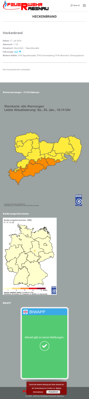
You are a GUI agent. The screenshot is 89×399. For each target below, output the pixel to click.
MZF (16, 52)
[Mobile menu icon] (84, 5)
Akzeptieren (53, 392)
